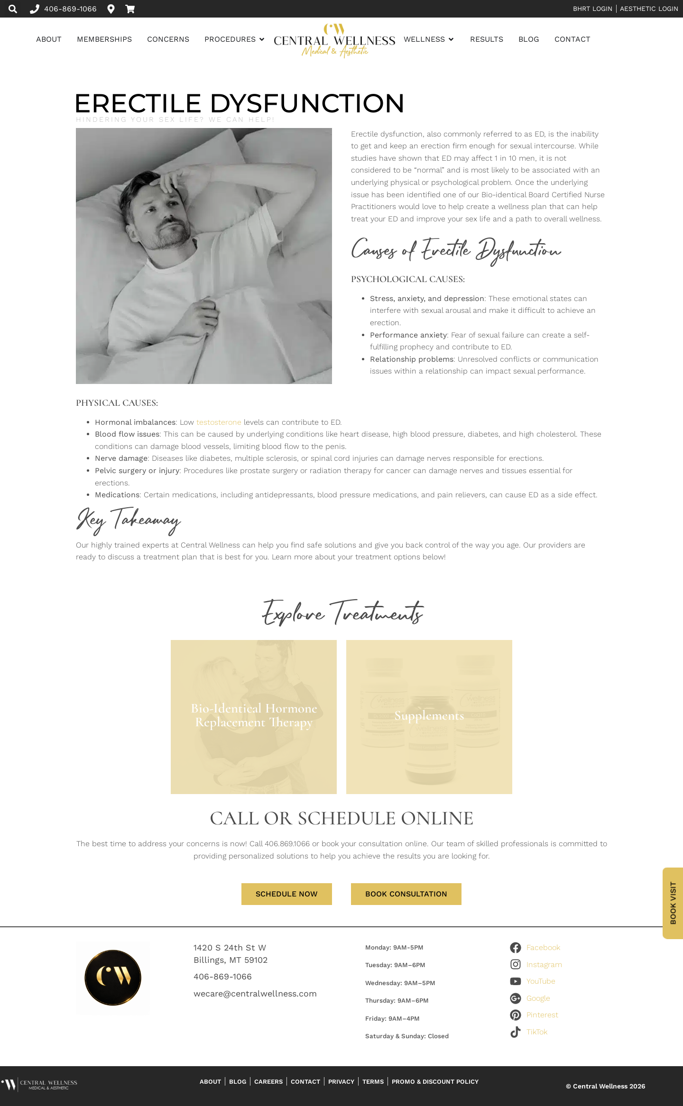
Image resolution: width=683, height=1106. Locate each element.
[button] (12, 9)
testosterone (218, 422)
